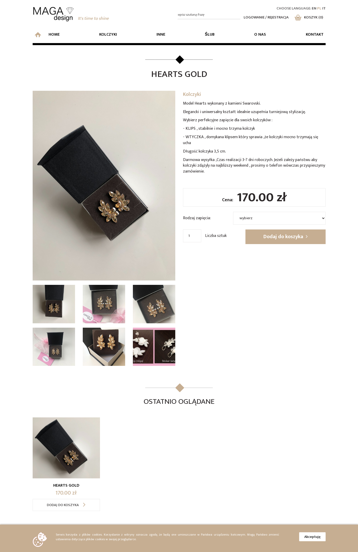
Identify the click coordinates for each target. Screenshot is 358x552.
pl (319, 8)
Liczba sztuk (216, 235)
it (324, 8)
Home (47, 34)
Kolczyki (108, 34)
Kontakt (315, 34)
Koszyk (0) (309, 17)
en (314, 8)
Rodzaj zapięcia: (197, 218)
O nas (260, 34)
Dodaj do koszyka (285, 236)
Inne (161, 34)
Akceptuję (312, 537)
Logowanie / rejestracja (266, 17)
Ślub (210, 34)
